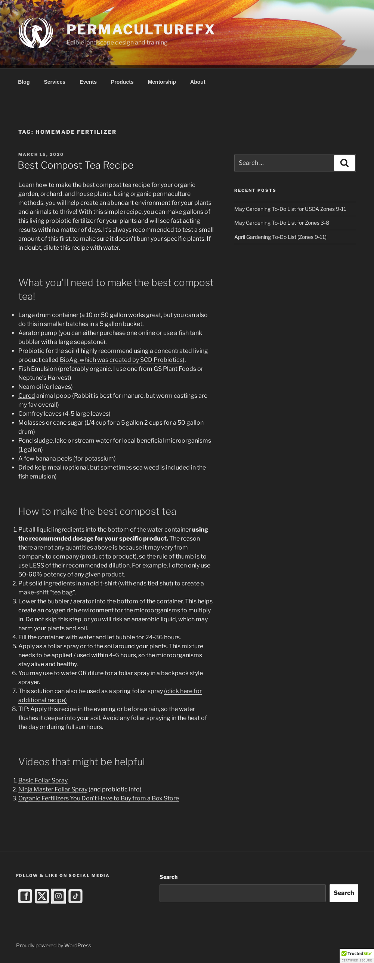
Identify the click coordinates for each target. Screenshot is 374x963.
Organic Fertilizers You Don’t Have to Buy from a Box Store (98, 798)
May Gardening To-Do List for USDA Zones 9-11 (290, 209)
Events (88, 82)
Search (168, 877)
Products (122, 82)
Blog (24, 82)
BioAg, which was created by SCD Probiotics (121, 359)
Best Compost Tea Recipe (75, 165)
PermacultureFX (141, 29)
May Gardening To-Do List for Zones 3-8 (281, 222)
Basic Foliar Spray (43, 780)
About (197, 82)
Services (54, 82)
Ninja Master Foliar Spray (52, 789)
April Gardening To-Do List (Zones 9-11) (280, 237)
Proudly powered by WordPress (53, 945)
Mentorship (162, 82)
